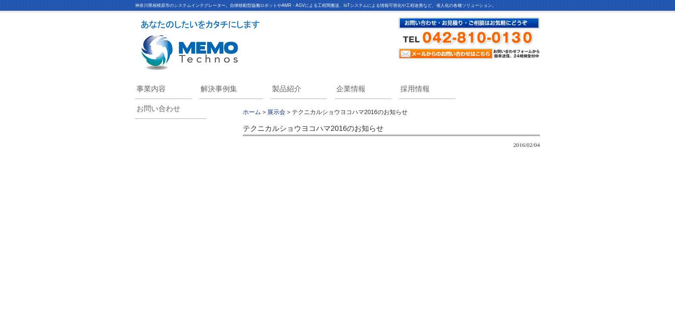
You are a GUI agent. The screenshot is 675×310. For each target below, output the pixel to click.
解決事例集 (219, 89)
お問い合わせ (158, 109)
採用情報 (415, 89)
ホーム (252, 112)
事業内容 (151, 89)
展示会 (276, 112)
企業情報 (350, 89)
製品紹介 (286, 89)
